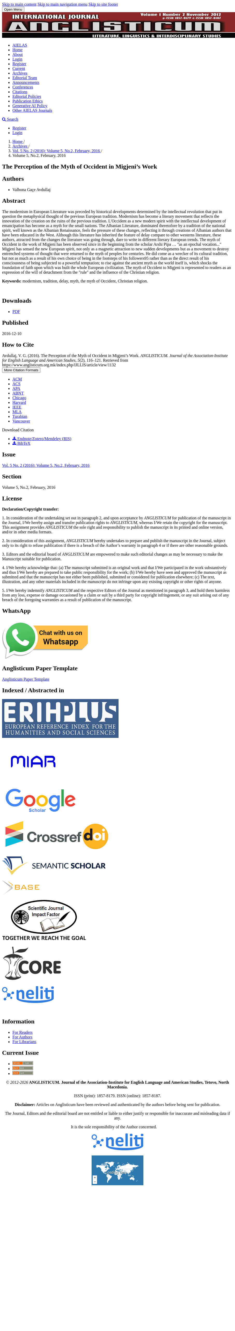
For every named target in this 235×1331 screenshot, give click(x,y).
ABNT (18, 393)
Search (10, 119)
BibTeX (21, 443)
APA (16, 388)
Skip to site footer (103, 4)
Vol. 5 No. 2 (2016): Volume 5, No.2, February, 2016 (56, 151)
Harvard (19, 402)
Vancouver (21, 421)
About (17, 54)
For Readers (22, 1032)
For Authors (22, 1037)
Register (19, 64)
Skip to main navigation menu (62, 4)
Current (18, 68)
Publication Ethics (27, 101)
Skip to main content (19, 4)
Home (17, 50)
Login (17, 59)
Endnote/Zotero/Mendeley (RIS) (41, 439)
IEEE (16, 407)
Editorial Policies (26, 96)
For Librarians (24, 1041)
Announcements (25, 82)
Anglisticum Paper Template (25, 679)
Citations (19, 92)
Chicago (19, 398)
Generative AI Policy (29, 106)
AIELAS (19, 45)
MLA (17, 412)
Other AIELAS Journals (32, 110)
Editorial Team (24, 78)
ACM (17, 379)
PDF (16, 311)
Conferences (22, 87)
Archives (19, 73)
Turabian (19, 416)
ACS (16, 384)
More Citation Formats (21, 370)
